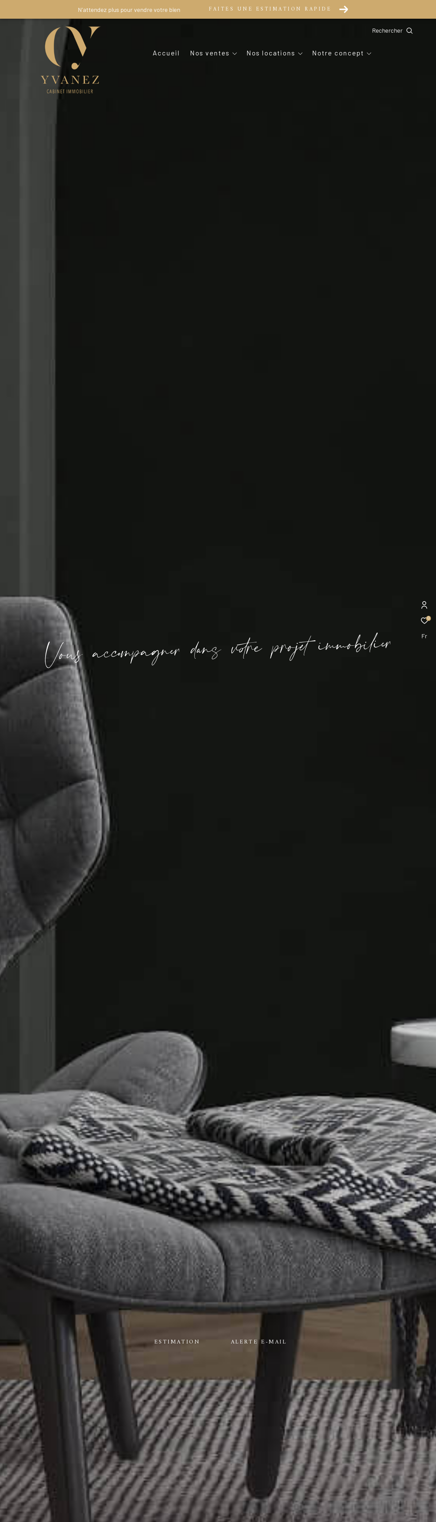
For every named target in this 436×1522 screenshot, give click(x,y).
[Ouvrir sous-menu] (234, 53)
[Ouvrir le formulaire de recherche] (408, 31)
